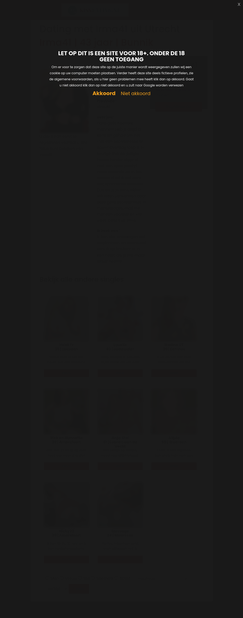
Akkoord (104, 93)
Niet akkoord (135, 94)
